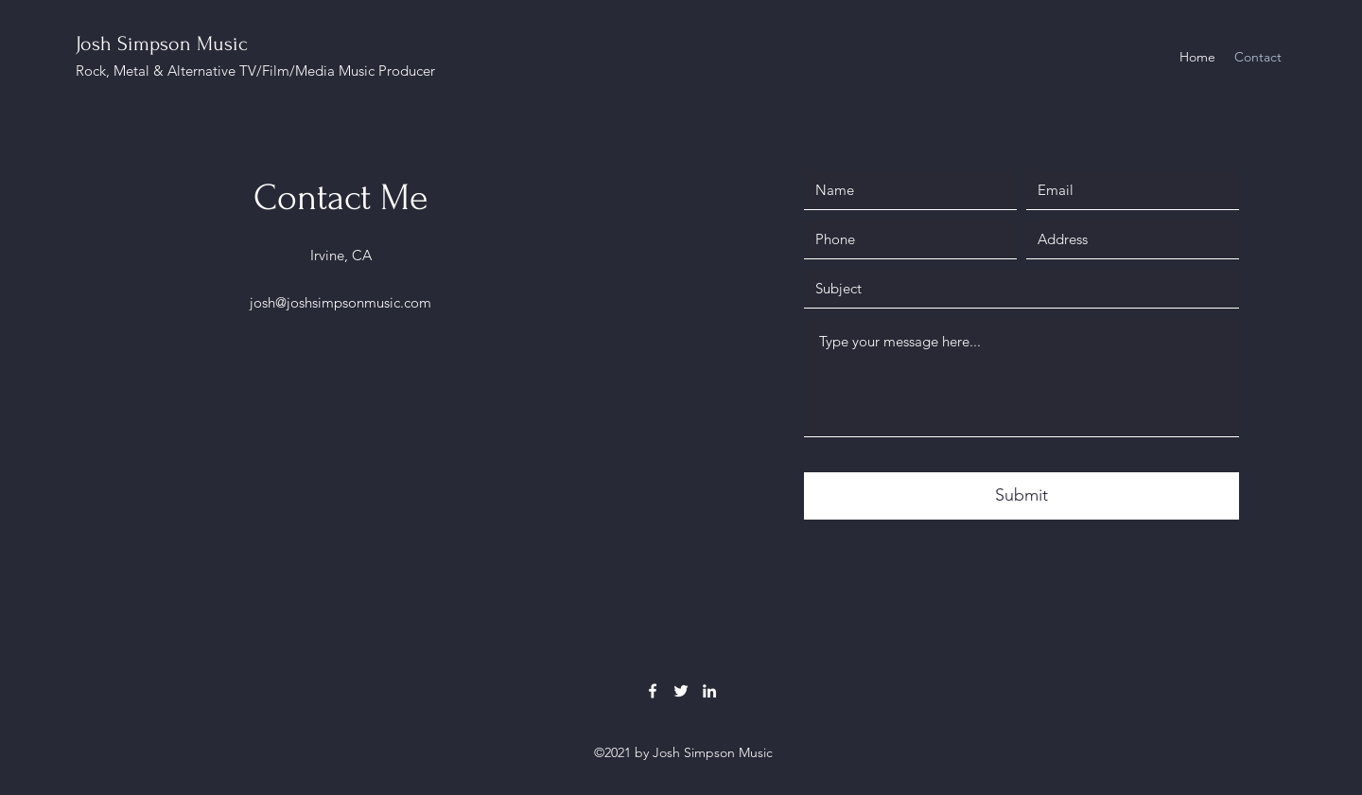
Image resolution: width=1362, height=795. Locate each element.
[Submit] (1021, 496)
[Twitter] (681, 690)
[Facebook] (652, 690)
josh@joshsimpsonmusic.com (340, 302)
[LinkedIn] (709, 690)
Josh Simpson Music (162, 43)
